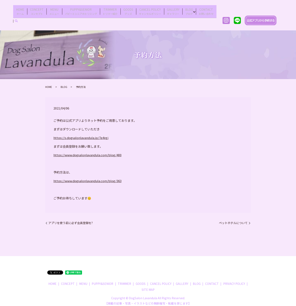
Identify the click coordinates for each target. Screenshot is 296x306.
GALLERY (173, 10)
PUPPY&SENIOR (81, 10)
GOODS (128, 10)
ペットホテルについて (233, 220)
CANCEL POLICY (150, 10)
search (16, 18)
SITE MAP (148, 287)
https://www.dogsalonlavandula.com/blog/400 (87, 152)
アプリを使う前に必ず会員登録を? (70, 220)
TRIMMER (110, 10)
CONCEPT (37, 10)
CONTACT (206, 10)
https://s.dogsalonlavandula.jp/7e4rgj (80, 135)
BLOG (189, 10)
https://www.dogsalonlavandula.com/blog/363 (87, 178)
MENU (54, 10)
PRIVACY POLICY (234, 281)
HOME (20, 10)
